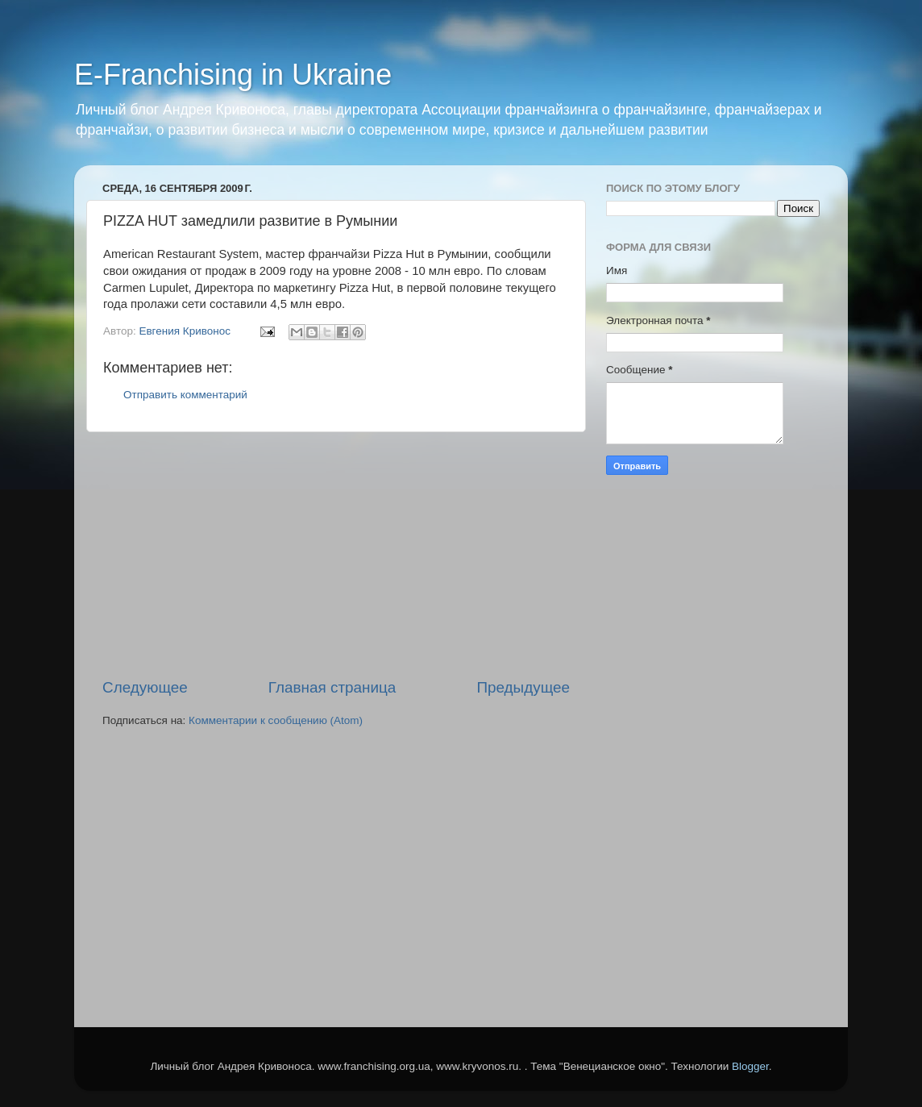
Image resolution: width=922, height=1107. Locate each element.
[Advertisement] (336, 554)
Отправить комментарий (185, 395)
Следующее (145, 687)
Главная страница (332, 687)
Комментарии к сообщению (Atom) (276, 720)
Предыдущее (523, 687)
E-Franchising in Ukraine (233, 74)
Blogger (750, 1066)
